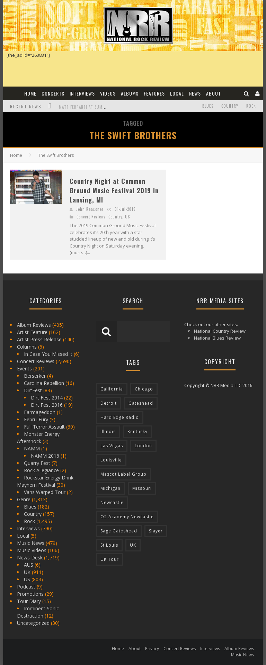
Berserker (35, 375)
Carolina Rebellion (44, 383)
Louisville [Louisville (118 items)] (111, 460)
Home (30, 93)
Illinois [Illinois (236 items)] (108, 431)
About (213, 93)
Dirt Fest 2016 (47, 405)
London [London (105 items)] (143, 446)
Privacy (152, 648)
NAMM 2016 (45, 455)
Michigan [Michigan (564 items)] (110, 488)
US (127, 216)
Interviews (82, 93)
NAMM (32, 448)
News (195, 93)
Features (154, 93)
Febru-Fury (36, 419)
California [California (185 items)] (111, 389)
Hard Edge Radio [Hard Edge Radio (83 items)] (119, 417)
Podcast (26, 586)
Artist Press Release (39, 339)
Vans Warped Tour (44, 492)
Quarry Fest (37, 463)
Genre (23, 499)
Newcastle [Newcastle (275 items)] (112, 502)
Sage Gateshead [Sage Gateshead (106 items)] (118, 531)
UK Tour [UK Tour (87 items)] (109, 559)
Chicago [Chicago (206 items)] (144, 389)
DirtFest (33, 390)
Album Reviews (34, 325)
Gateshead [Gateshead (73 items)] (140, 403)
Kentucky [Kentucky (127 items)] (137, 431)
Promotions (30, 594)
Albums (130, 93)
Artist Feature (32, 332)
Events (24, 368)
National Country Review (220, 331)
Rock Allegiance (41, 470)
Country (229, 106)
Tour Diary (29, 601)
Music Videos (31, 550)
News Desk (30, 557)
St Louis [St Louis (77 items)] (109, 545)
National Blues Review (217, 338)
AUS (28, 564)
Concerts (53, 93)
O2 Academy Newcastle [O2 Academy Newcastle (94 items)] (127, 517)
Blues (207, 106)
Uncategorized (33, 623)
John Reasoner (90, 209)
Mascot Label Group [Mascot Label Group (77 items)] (123, 474)
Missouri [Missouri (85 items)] (142, 488)
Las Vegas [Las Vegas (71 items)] (111, 446)
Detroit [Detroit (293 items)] (108, 403)
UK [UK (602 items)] (133, 545)
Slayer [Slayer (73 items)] (156, 531)
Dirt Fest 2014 (47, 397)
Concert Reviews (91, 216)
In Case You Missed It (48, 354)
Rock (251, 106)
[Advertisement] (219, 213)
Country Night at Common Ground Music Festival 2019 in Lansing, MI (114, 190)
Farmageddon (39, 412)
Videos (108, 93)
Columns (27, 346)
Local (177, 93)
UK (27, 572)
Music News (30, 543)
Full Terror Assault (44, 426)
